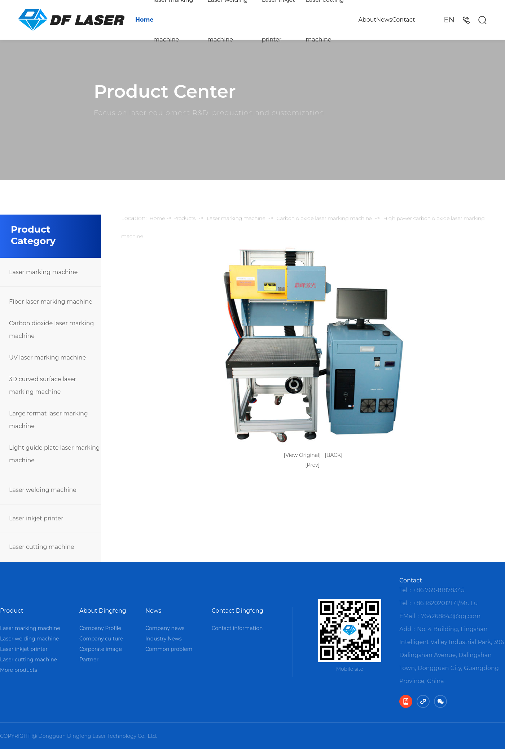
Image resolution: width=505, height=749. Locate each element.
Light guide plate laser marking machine (54, 454)
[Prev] (312, 465)
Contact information (237, 628)
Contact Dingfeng (237, 610)
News (384, 19)
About (367, 19)
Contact (403, 19)
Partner (88, 659)
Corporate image (100, 649)
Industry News (163, 638)
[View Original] (302, 455)
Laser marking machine (43, 272)
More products (18, 670)
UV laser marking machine (47, 357)
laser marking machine (173, 20)
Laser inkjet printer (278, 20)
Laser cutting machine (325, 20)
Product (11, 610)
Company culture (101, 638)
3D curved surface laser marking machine (42, 385)
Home (144, 19)
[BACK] (333, 455)
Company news (164, 628)
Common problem (168, 649)
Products (185, 218)
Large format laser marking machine (48, 419)
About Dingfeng (102, 610)
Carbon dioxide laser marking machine (51, 329)
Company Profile (100, 628)
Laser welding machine (227, 20)
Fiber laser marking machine (50, 301)
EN (449, 20)
